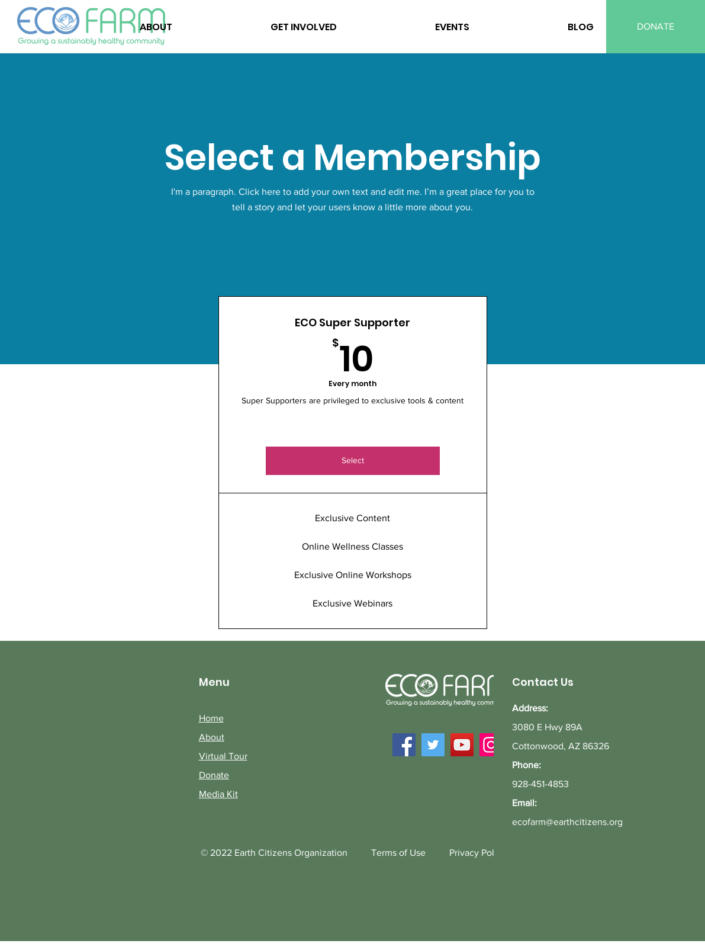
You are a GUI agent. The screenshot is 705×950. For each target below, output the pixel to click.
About (211, 737)
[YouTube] (462, 744)
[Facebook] (404, 744)
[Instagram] (491, 744)
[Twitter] (433, 744)
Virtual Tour (223, 756)
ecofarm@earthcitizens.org (567, 822)
